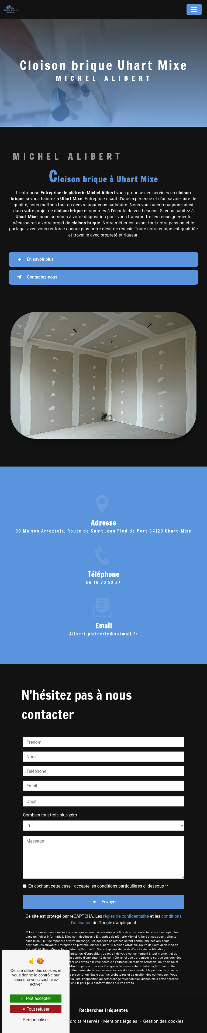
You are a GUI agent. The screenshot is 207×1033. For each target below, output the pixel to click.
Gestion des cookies (163, 1021)
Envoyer (109, 888)
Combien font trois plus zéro (50, 801)
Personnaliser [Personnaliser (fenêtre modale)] (36, 1019)
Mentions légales (120, 1021)
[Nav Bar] (194, 9)
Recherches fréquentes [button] (103, 1010)
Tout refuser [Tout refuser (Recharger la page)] (36, 1009)
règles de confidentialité (126, 903)
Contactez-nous (37, 277)
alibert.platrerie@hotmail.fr (103, 620)
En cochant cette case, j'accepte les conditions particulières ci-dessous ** (98, 872)
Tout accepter (35, 998)
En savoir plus (35, 259)
